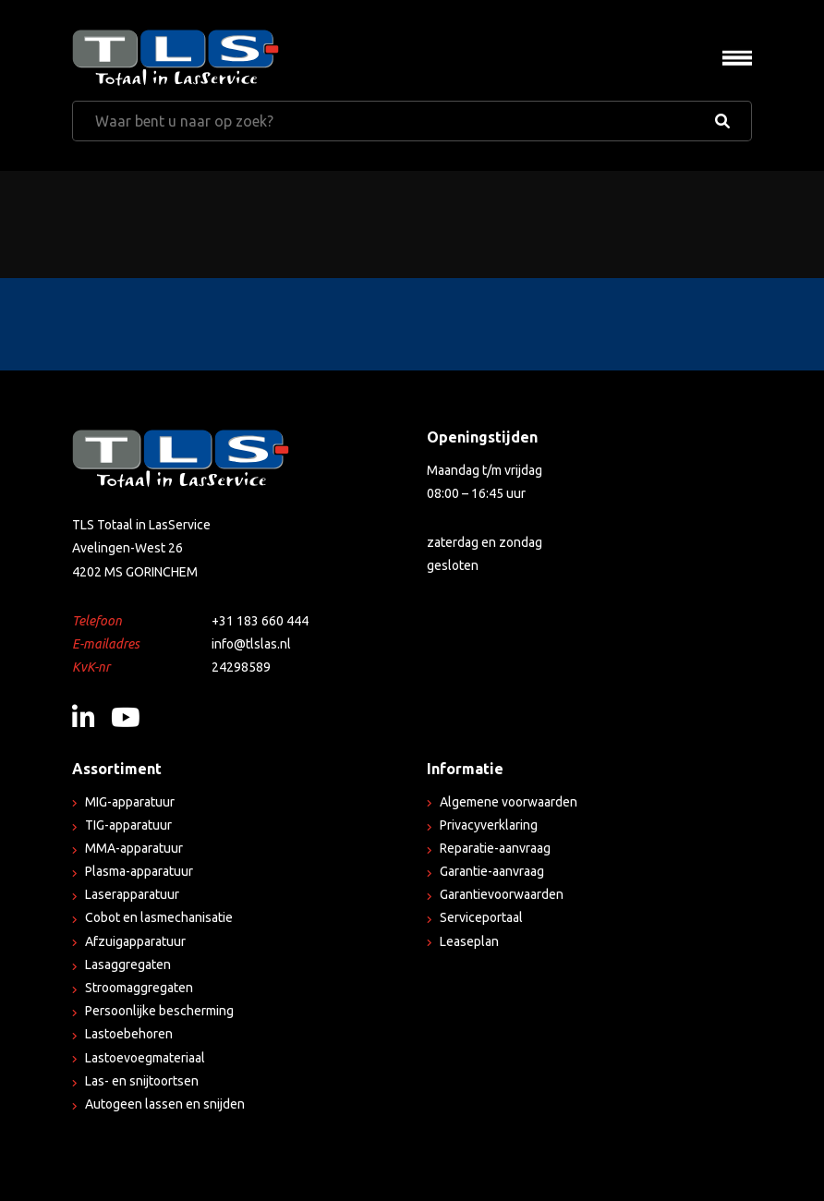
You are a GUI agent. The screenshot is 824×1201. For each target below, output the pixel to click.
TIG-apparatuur (128, 825)
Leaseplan (469, 941)
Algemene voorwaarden (508, 802)
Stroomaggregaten (139, 987)
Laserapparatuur (132, 894)
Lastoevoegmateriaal (145, 1057)
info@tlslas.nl (251, 644)
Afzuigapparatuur (135, 941)
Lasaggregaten (128, 964)
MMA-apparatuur (134, 848)
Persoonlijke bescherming (159, 1010)
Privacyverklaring (489, 825)
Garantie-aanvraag (492, 871)
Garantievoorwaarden (501, 894)
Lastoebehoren (129, 1033)
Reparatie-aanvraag (495, 848)
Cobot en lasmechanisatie (159, 917)
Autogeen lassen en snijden (165, 1104)
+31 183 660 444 (260, 620)
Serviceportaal (481, 917)
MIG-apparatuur (130, 802)
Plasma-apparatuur (139, 871)
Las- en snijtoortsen (142, 1081)
